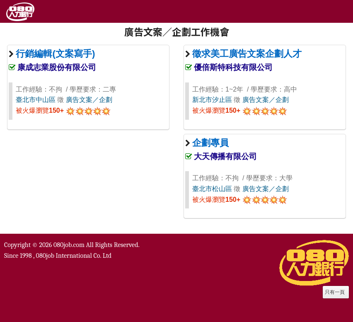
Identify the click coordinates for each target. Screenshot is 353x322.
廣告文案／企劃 (89, 99)
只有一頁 (335, 292)
